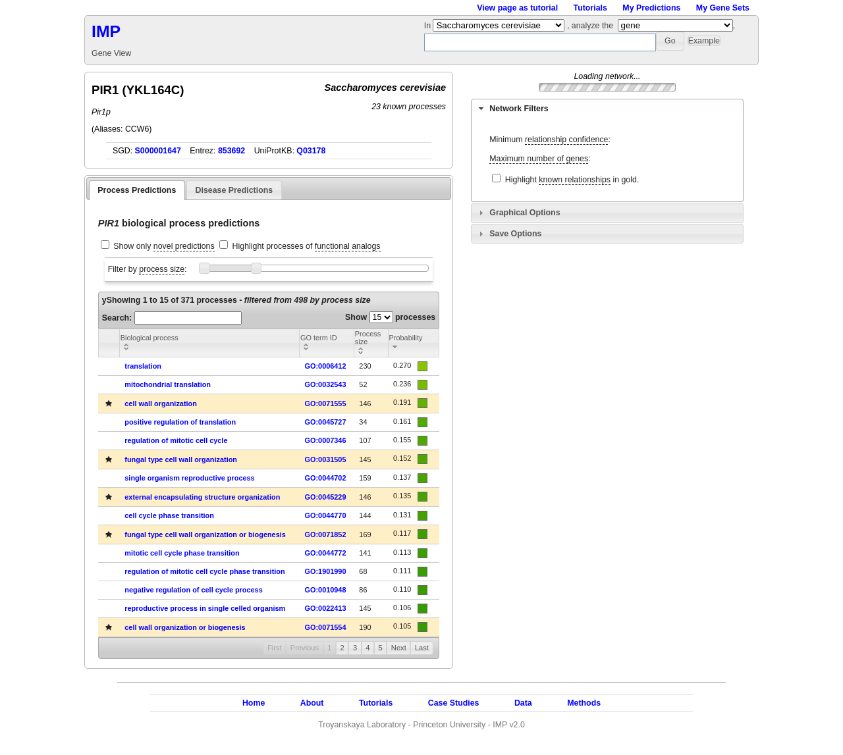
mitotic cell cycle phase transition (181, 553)
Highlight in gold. (572, 180)
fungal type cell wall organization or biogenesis (204, 534)
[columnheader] (209, 342)
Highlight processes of (306, 246)
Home (253, 703)
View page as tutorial (517, 8)
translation (142, 366)
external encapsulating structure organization (202, 497)
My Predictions (651, 8)
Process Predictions (136, 190)
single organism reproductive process (189, 478)
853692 (231, 150)
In (428, 25)
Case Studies (453, 703)
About (312, 703)
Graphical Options (524, 212)
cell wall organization (160, 403)
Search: (172, 318)
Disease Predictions (234, 190)
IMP (106, 31)
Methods (584, 703)
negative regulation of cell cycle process (193, 590)
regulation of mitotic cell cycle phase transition (204, 571)
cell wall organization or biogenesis (184, 627)
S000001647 (158, 150)
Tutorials (590, 8)
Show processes (390, 317)
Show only (163, 246)
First (274, 648)
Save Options (515, 233)
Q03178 (310, 150)
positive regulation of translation (180, 422)
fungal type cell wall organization (180, 459)
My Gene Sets (722, 8)
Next (398, 648)
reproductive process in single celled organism (204, 608)
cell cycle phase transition (169, 515)
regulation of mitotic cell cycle (175, 440)
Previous (304, 648)
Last (422, 648)
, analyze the (590, 25)
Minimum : (550, 140)
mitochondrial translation (167, 384)
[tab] (607, 108)
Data (523, 703)
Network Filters (518, 108)
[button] (670, 41)
